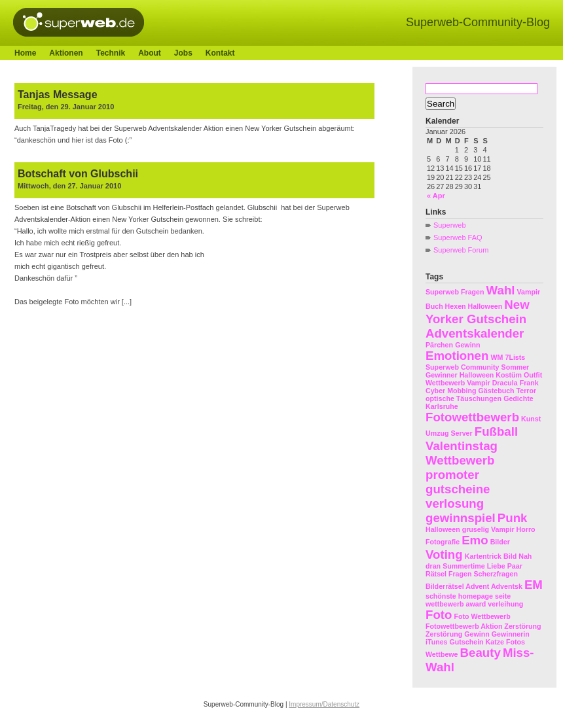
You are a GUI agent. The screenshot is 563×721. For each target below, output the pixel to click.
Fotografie (443, 542)
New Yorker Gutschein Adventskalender (478, 319)
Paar (514, 566)
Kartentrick (483, 556)
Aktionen (65, 53)
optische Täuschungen (463, 398)
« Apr (436, 196)
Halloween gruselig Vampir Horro (481, 529)
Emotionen (457, 355)
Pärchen (439, 345)
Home (25, 53)
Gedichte (518, 398)
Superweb (449, 225)
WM (496, 357)
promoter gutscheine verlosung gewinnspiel (461, 496)
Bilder (500, 542)
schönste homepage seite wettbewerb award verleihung (474, 600)
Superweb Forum (460, 250)
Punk (513, 518)
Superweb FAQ (457, 237)
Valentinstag (462, 446)
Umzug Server (449, 433)
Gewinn (467, 345)
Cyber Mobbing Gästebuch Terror (481, 391)
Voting (444, 554)
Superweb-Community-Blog (478, 22)
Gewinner (442, 375)
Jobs (183, 53)
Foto (439, 615)
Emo (475, 540)
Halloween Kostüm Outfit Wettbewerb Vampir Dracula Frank (484, 379)
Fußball (496, 431)
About (149, 53)
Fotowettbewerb (472, 417)
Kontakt (220, 53)
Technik (110, 53)
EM (533, 584)
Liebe (496, 566)
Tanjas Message (58, 94)
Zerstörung (444, 634)
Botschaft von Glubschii (78, 173)
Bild (510, 556)
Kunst (531, 419)
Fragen (472, 292)
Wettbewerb (460, 460)
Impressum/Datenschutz (324, 704)
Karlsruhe (442, 406)
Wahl (500, 290)
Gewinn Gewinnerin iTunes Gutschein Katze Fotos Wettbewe (478, 644)
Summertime (464, 566)
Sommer (515, 367)
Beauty (480, 652)
